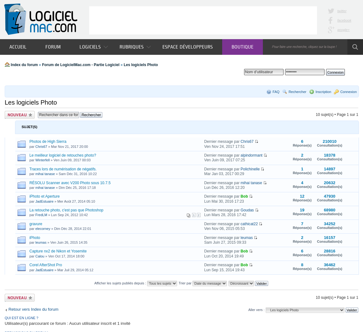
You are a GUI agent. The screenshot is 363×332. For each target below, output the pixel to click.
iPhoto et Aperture (44, 196)
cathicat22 (249, 224)
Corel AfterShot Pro (45, 265)
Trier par (203, 283)
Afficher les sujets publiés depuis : (135, 283)
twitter (341, 11)
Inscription (323, 92)
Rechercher (297, 92)
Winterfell (42, 160)
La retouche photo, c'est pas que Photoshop (66, 210)
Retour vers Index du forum (33, 309)
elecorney (42, 229)
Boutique (242, 46)
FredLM (41, 215)
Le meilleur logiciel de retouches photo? (62, 155)
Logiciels (93, 46)
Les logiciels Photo (141, 65)
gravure (35, 224)
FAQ (276, 92)
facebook (344, 20)
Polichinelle (250, 169)
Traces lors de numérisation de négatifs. (63, 169)
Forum (53, 46)
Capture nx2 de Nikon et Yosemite (58, 251)
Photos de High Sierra (47, 141)
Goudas (247, 210)
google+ (343, 30)
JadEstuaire (44, 201)
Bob (244, 196)
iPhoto (34, 238)
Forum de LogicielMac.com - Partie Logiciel (80, 65)
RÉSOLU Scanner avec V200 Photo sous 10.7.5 (70, 183)
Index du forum (24, 65)
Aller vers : (256, 310)
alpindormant (252, 155)
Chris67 (41, 146)
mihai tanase (45, 174)
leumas (40, 242)
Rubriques (135, 46)
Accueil (18, 46)
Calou (39, 256)
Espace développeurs (187, 46)
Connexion (348, 92)
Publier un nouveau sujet (20, 115)
